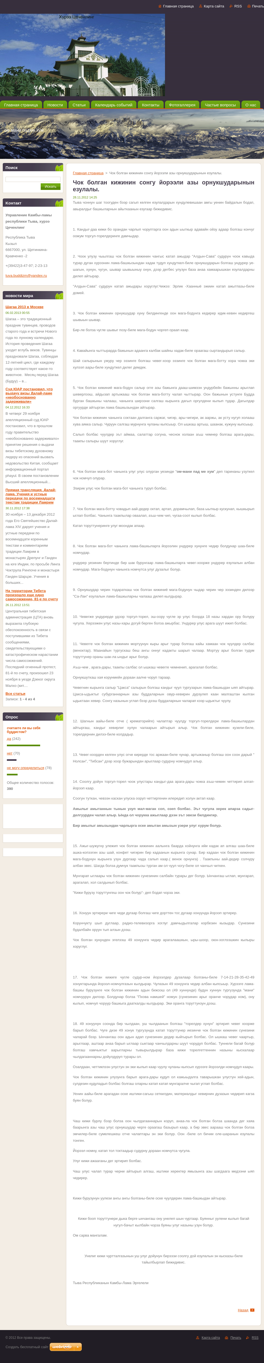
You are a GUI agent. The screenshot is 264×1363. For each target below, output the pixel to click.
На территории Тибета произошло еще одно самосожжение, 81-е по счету (32, 595)
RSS (238, 6)
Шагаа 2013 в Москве (24, 307)
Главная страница (178, 6)
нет (9, 753)
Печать (258, 6)
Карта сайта (214, 6)
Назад (243, 1310)
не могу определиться (25, 768)
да (9, 739)
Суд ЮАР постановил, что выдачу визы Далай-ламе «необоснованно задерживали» (29, 395)
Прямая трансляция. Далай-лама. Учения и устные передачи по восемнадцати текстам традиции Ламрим (31, 496)
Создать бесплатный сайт (27, 1347)
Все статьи (15, 694)
